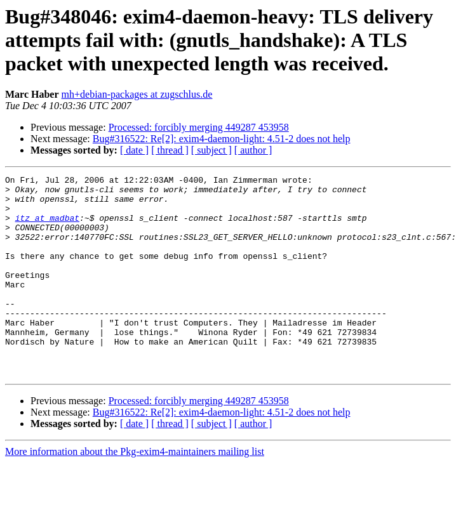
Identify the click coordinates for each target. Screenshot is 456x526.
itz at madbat (47, 227)
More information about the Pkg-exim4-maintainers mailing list (134, 491)
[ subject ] (211, 150)
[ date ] (134, 150)
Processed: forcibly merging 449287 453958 (199, 127)
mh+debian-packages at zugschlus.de (137, 94)
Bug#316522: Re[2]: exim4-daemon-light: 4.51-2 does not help (222, 138)
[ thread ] (170, 150)
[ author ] (253, 150)
